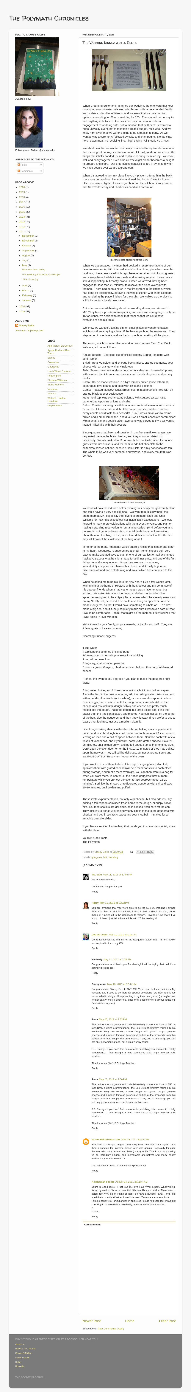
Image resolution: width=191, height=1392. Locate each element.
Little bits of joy (30, 279)
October (27, 245)
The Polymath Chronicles (49, 18)
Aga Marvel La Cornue (60, 345)
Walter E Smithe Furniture (57, 399)
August (26, 255)
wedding (113, 857)
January (27, 300)
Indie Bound (22, 1357)
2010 (22, 306)
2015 (22, 211)
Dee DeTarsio (99, 934)
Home (129, 1321)
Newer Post (91, 1321)
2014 (22, 216)
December (28, 235)
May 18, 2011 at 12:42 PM (121, 984)
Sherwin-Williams (57, 380)
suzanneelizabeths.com (106, 1139)
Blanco (51, 357)
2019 (22, 192)
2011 (22, 231)
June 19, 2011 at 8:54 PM (135, 1139)
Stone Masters (56, 384)
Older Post (167, 1321)
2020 (22, 187)
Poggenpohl (54, 375)
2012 (22, 226)
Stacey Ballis (27, 325)
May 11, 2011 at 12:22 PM (114, 902)
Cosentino (53, 362)
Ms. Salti (97, 874)
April (25, 285)
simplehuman (55, 405)
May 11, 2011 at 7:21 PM (117, 959)
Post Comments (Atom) (111, 1328)
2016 (22, 206)
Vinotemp (53, 389)
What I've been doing (33, 269)
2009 (22, 311)
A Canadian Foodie (103, 1181)
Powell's (19, 1366)
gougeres (96, 857)
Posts (22, 164)
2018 (22, 197)
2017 (22, 202)
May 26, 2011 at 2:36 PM (113, 1079)
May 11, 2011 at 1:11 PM (122, 934)
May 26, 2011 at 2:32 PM (113, 1019)
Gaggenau (53, 366)
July (24, 260)
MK (105, 857)
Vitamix (52, 393)
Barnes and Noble (25, 1348)
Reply (95, 891)
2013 (22, 221)
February (27, 295)
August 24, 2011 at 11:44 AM (131, 1181)
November (28, 240)
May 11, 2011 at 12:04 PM (117, 874)
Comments (25, 171)
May (25, 265)
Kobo (18, 1362)
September (28, 250)
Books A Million (23, 1353)
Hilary (95, 902)
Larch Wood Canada (59, 371)
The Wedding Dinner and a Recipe (41, 274)
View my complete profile (29, 330)
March (26, 290)
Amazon (20, 1344)
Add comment (92, 1224)
